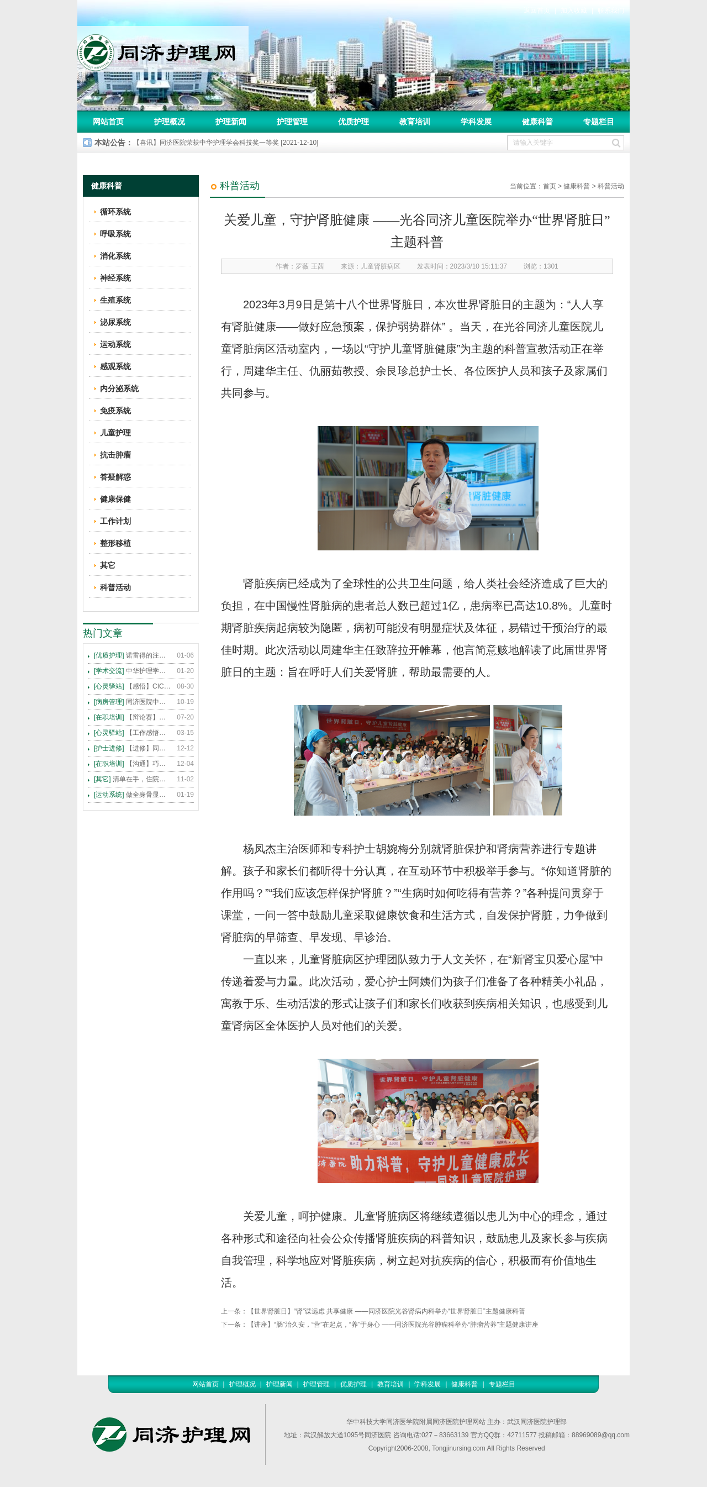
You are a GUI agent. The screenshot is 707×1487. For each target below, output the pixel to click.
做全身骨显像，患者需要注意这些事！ (132, 794)
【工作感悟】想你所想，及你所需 (132, 733)
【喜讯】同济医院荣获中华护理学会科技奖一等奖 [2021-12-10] (225, 142)
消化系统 (115, 255)
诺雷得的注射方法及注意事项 (132, 655)
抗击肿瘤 (115, 454)
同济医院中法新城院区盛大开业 (132, 702)
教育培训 (414, 121)
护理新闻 (230, 121)
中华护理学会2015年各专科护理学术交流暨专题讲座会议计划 (132, 671)
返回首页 (537, 10)
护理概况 (169, 121)
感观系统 (115, 366)
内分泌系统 (119, 388)
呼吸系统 (115, 233)
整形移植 (115, 543)
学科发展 (476, 121)
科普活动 (611, 186)
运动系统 (115, 344)
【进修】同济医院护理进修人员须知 (132, 748)
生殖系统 (115, 300)
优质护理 (353, 121)
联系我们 (611, 10)
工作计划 (115, 521)
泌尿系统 (115, 322)
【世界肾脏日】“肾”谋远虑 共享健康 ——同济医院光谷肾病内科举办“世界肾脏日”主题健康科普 (386, 1311)
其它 (107, 565)
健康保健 (115, 499)
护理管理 (292, 121)
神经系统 (115, 278)
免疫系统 (115, 410)
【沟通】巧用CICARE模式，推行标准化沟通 (132, 764)
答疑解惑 (115, 476)
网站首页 (108, 121)
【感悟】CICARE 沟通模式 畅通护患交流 (132, 686)
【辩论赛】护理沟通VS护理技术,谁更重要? (132, 717)
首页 (549, 186)
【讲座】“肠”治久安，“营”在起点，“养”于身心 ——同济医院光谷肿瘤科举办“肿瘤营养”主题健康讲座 (393, 1324)
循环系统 (115, 211)
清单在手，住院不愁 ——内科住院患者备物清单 (132, 779)
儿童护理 (115, 432)
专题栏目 (598, 121)
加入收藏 (574, 10)
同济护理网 (163, 49)
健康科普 (537, 121)
